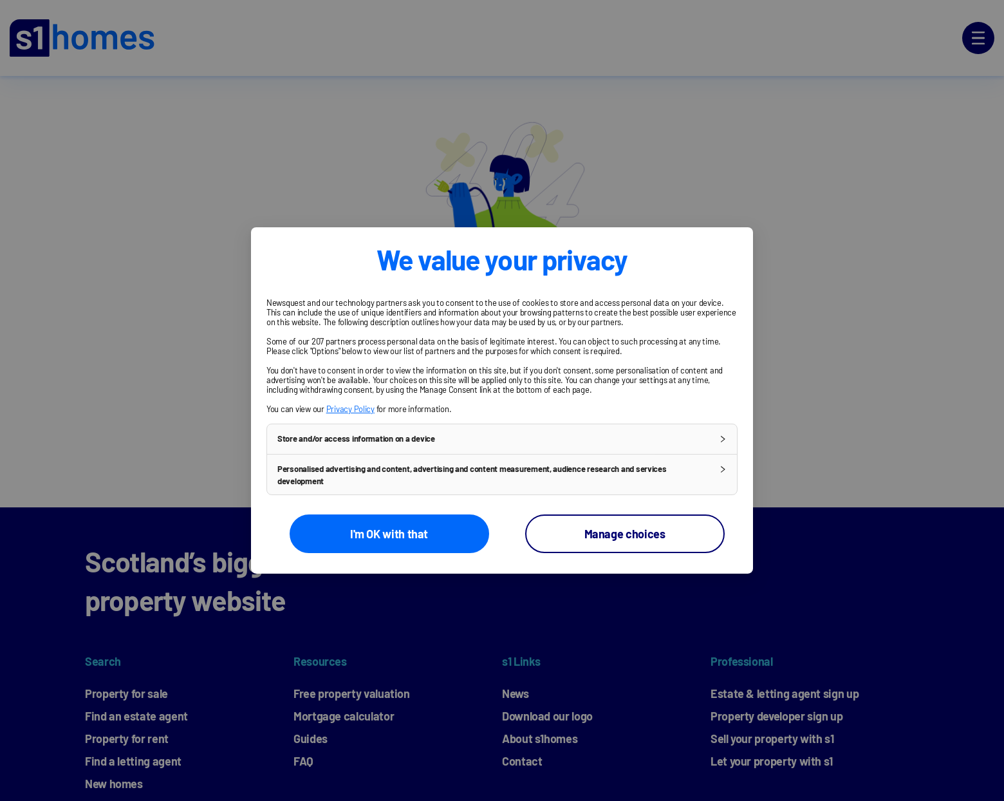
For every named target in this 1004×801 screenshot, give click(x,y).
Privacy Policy (350, 409)
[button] (502, 439)
